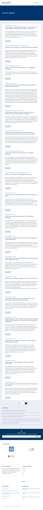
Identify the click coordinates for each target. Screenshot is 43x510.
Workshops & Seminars (19, 45)
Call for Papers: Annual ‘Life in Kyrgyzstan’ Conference (18, 174)
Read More (8, 41)
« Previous (19, 403)
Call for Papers (7, 25)
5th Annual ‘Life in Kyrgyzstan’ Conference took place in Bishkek (21, 47)
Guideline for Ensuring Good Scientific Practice (10, 490)
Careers (23, 475)
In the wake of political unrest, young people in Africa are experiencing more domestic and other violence (21, 419)
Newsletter (24, 468)
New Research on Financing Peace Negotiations (11, 422)
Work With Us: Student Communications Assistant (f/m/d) (12, 413)
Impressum (4, 498)
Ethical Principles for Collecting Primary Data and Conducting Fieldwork (10, 493)
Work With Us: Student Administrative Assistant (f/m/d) (12, 416)
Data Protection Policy (6, 496)
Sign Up (37, 436)
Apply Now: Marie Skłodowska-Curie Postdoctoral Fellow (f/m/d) (13, 410)
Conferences (13, 45)
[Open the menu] (32, 3)
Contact (23, 470)
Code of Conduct (5, 488)
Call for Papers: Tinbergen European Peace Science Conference (21, 278)
